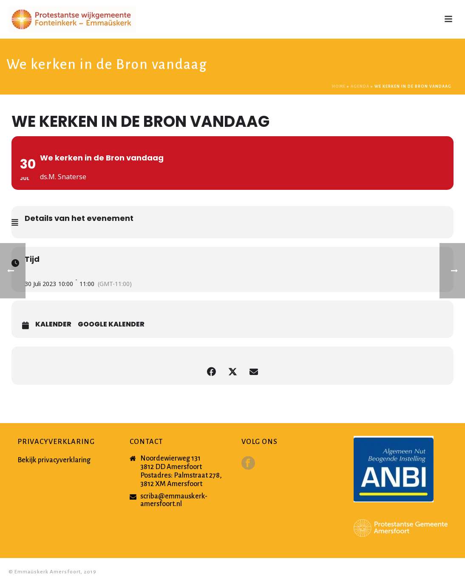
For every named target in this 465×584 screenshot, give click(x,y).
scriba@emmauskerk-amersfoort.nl (173, 500)
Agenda (360, 86)
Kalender (53, 324)
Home (339, 86)
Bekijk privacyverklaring (54, 460)
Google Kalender (111, 324)
